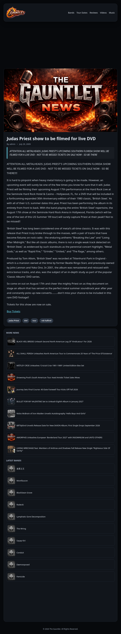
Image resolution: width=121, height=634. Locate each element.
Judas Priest (14, 320)
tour (34, 320)
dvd (26, 320)
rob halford (46, 320)
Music (112, 12)
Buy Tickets (13, 311)
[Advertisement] (60, 45)
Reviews (94, 12)
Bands (71, 12)
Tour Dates (82, 12)
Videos (103, 12)
